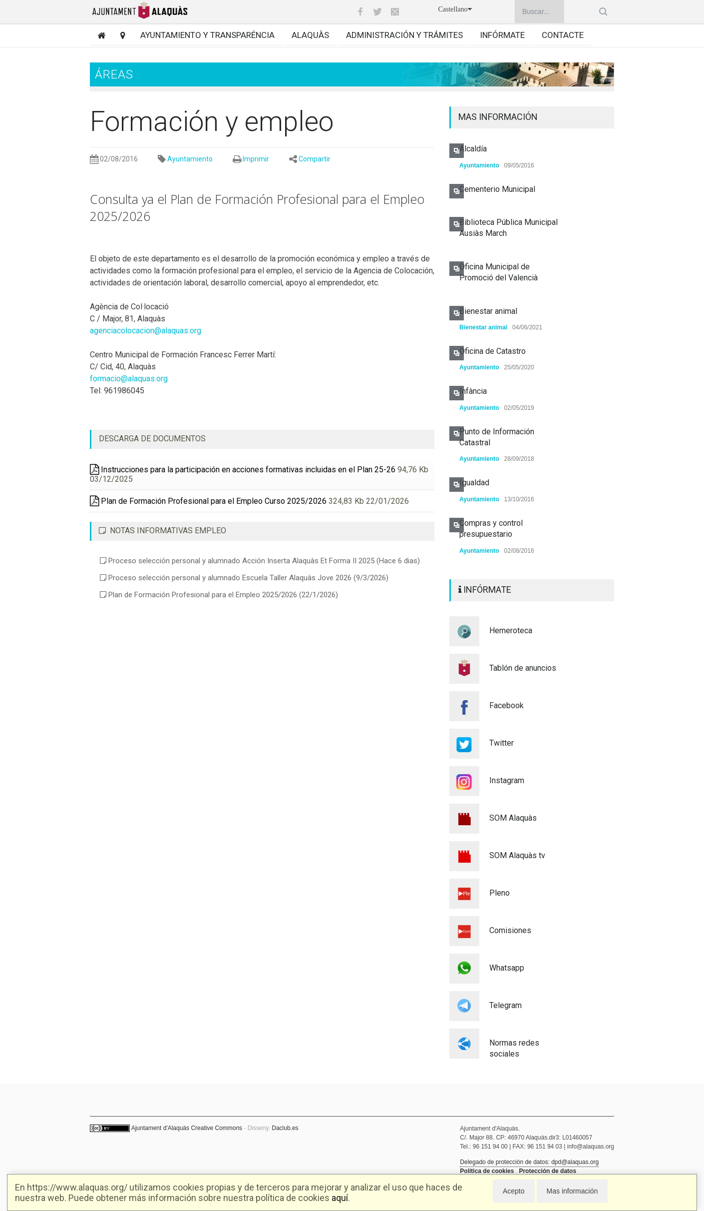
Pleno (499, 893)
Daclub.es (285, 1128)
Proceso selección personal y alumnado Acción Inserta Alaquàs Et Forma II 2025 (260, 560)
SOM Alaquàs (513, 818)
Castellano (454, 9)
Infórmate (502, 35)
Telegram (505, 1005)
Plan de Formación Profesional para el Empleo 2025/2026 (219, 594)
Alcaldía (473, 148)
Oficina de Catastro (492, 351)
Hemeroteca (510, 630)
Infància (473, 391)
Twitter (501, 743)
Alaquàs (310, 35)
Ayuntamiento (190, 159)
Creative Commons (216, 1128)
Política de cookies (487, 1171)
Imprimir (256, 159)
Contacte (563, 35)
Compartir (315, 159)
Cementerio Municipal (497, 189)
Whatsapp (506, 968)
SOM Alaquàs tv (517, 855)
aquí (340, 1198)
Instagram (506, 780)
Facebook (506, 705)
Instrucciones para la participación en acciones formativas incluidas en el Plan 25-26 (242, 469)
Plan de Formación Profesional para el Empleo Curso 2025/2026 (208, 501)
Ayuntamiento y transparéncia (207, 35)
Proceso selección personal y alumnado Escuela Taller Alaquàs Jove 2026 (244, 577)
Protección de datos (547, 1171)
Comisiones (510, 930)
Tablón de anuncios (522, 668)
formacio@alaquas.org (129, 378)
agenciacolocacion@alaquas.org (145, 330)
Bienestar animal (488, 311)
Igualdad (474, 482)
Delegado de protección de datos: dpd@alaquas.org (529, 1162)
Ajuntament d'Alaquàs (160, 1128)
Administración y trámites (404, 35)
